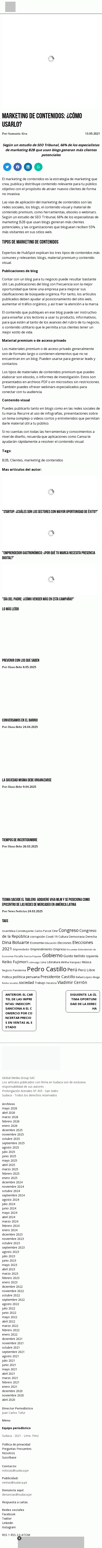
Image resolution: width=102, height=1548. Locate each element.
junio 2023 (9, 1260)
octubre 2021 (11, 1347)
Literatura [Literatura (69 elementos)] (53, 962)
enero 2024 (9, 1230)
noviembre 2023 (13, 1239)
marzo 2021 (10, 1378)
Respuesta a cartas (15, 1502)
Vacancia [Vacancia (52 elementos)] (51, 983)
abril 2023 (8, 1269)
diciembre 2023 (12, 1234)
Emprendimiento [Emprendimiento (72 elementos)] (41, 949)
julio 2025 (8, 1152)
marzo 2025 (10, 1169)
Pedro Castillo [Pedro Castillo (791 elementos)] (47, 969)
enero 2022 (9, 1334)
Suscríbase (9, 1457)
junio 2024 (9, 1208)
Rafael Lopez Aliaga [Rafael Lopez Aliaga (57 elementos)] (88, 977)
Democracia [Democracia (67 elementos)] (77, 937)
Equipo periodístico (16, 1428)
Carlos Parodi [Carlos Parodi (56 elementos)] (43, 931)
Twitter (7, 1518)
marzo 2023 (10, 1273)
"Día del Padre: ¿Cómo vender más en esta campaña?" (38, 599)
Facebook (8, 1514)
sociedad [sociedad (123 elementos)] (26, 982)
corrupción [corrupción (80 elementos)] (37, 936)
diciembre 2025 (12, 1130)
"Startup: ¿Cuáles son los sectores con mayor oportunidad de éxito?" (50, 512)
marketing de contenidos (43, 460)
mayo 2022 (9, 1317)
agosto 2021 (10, 1356)
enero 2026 (9, 1126)
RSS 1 (6, 1535)
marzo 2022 (10, 1326)
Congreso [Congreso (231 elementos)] (69, 930)
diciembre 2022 (12, 1287)
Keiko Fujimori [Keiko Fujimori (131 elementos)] (15, 961)
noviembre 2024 (13, 1186)
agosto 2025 (10, 1147)
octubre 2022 (11, 1295)
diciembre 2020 (12, 1391)
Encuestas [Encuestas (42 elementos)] (72, 949)
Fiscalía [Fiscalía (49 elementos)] (18, 956)
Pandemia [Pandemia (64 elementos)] (19, 970)
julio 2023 (8, 1256)
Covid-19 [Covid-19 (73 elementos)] (52, 937)
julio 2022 (8, 1308)
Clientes (16, 460)
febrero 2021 (10, 1382)
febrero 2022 (10, 1330)
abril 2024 (8, 1217)
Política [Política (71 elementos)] (7, 977)
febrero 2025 (10, 1173)
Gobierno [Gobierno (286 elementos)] (52, 955)
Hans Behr (15, 667)
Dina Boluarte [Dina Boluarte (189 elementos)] (15, 942)
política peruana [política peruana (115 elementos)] (26, 976)
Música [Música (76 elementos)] (86, 962)
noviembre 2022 (13, 1291)
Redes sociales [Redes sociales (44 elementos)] (10, 983)
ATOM (25, 1535)
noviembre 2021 (13, 1343)
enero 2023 (9, 1282)
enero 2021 (9, 1387)
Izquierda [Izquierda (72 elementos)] (92, 956)
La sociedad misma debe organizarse (26, 780)
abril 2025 (8, 1165)
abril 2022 (8, 1321)
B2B (5, 460)
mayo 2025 (9, 1160)
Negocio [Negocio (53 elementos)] (7, 970)
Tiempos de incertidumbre (19, 840)
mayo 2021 (9, 1369)
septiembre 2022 (13, 1300)
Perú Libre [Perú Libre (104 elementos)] (86, 970)
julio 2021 (8, 1360)
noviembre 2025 (13, 1134)
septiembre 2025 (13, 1143)
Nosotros (8, 1453)
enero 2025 (9, 1178)
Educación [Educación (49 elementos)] (51, 943)
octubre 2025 (11, 1139)
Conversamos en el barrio (20, 720)
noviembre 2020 (13, 1395)
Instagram (9, 1527)
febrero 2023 (10, 1278)
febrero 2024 (10, 1226)
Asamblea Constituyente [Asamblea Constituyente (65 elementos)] (18, 931)
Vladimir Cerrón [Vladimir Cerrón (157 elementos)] (72, 982)
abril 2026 (8, 1113)
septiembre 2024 (13, 1195)
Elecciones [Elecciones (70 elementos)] (64, 943)
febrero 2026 (10, 1121)
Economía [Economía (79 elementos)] (37, 943)
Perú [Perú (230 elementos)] (72, 969)
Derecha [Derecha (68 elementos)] (91, 937)
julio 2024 (8, 1204)
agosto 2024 (10, 1200)
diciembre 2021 (12, 1339)
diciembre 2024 (12, 1182)
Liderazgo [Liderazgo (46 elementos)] (34, 962)
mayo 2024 (9, 1213)
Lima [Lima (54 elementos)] (43, 962)
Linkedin (7, 1523)
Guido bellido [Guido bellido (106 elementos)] (74, 955)
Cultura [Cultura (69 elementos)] (63, 937)
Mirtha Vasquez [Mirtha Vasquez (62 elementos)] (71, 962)
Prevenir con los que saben (20, 661)
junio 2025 (9, 1156)
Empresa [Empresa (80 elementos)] (59, 949)
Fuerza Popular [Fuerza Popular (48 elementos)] (32, 956)
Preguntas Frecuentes (17, 1449)
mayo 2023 (9, 1265)
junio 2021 (9, 1365)
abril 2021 (8, 1373)
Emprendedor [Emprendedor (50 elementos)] (21, 949)
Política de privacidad (16, 1444)
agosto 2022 (10, 1304)
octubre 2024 (11, 1191)
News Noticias (17, 911)
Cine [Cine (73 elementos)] (55, 931)
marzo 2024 (10, 1221)
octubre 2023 (11, 1243)
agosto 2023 (10, 1252)
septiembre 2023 (13, 1247)
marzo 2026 (10, 1117)
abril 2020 (8, 1400)
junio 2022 (9, 1313)
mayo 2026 (9, 1108)
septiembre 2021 (13, 1352)
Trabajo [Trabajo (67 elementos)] (40, 983)
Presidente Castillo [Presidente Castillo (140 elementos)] (57, 976)
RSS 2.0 (16, 1535)
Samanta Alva (17, 134)
